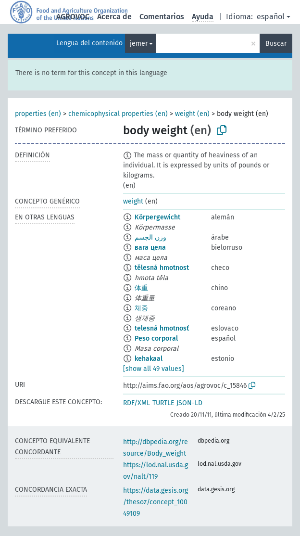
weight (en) (192, 114)
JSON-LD (189, 403)
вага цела (150, 247)
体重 (141, 288)
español (271, 16)
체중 (141, 308)
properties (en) (38, 114)
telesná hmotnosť (162, 328)
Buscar (276, 43)
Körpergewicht (157, 217)
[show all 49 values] (153, 369)
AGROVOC (72, 16)
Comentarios (161, 16)
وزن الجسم (150, 237)
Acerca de (114, 16)
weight (133, 201)
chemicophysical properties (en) (118, 114)
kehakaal (148, 359)
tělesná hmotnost (162, 268)
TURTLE (163, 403)
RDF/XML (136, 403)
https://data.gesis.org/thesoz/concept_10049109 (155, 502)
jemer (139, 43)
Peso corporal (156, 338)
